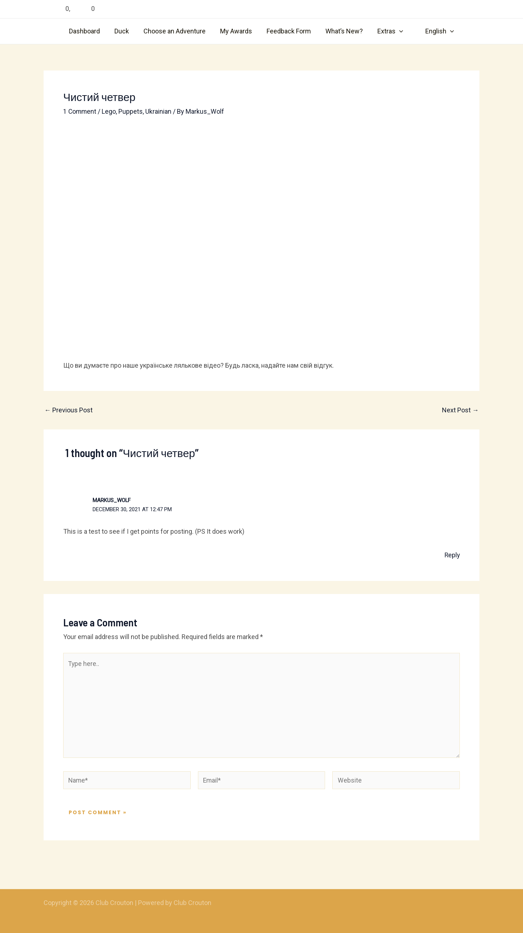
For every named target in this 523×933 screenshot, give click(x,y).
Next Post (460, 410)
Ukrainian (159, 111)
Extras (387, 31)
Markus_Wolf (112, 500)
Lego (110, 111)
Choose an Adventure (177, 31)
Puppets (131, 111)
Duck (125, 31)
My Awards (237, 31)
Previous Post (68, 410)
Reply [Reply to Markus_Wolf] (452, 555)
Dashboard (89, 31)
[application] (396, 31)
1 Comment (80, 111)
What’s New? (342, 31)
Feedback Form (288, 31)
